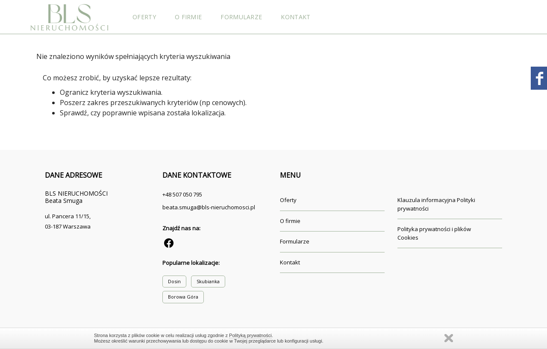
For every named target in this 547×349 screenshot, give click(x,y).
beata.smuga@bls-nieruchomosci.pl (208, 207)
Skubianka (208, 281)
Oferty (144, 17)
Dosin (174, 281)
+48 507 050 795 (182, 194)
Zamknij (448, 338)
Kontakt (295, 17)
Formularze (241, 17)
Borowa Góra (183, 296)
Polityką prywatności (250, 335)
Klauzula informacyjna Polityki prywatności (436, 204)
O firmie (188, 17)
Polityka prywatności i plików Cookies (434, 233)
